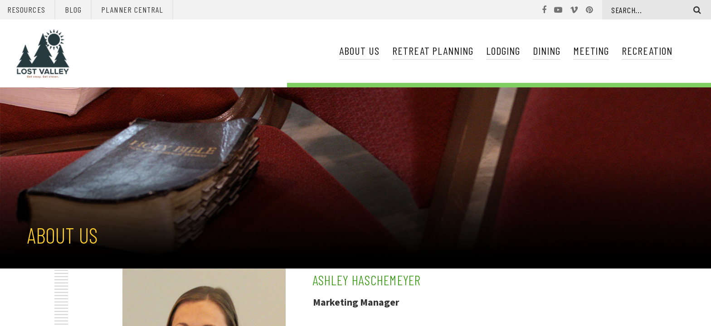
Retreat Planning (432, 50)
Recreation (647, 50)
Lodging (503, 50)
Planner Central (132, 9)
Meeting (591, 50)
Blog (73, 9)
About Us (359, 50)
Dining (546, 50)
